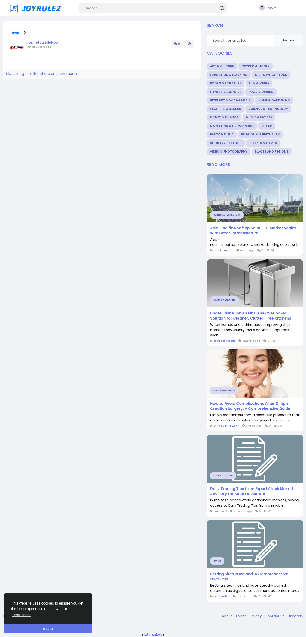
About (227, 616)
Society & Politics (226, 143)
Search (288, 40)
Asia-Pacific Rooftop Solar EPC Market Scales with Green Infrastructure (253, 231)
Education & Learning (228, 75)
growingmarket (223, 250)
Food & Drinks (261, 92)
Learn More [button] (21, 615)
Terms (241, 616)
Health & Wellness (225, 109)
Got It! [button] (48, 629)
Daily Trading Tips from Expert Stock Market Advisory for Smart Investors (251, 491)
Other (266, 126)
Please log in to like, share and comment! (41, 73)
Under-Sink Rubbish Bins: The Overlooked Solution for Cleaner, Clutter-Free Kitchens (250, 316)
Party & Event (221, 134)
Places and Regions (271, 151)
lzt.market (153, 634)
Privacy (256, 616)
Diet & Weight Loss (271, 75)
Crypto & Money (255, 66)
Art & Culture (222, 66)
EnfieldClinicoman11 (226, 426)
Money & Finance (224, 117)
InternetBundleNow (42, 42)
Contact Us (275, 616)
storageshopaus (224, 341)
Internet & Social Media (230, 100)
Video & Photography (228, 151)
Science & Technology (268, 109)
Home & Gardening (274, 100)
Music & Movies (259, 117)
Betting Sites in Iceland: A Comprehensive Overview (249, 577)
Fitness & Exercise (225, 92)
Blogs (15, 33)
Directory (295, 616)
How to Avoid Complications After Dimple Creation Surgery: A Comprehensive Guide (250, 406)
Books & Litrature (225, 83)
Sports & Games (263, 143)
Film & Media (259, 83)
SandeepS (220, 511)
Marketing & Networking (232, 126)
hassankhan (222, 596)
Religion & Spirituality (260, 134)
